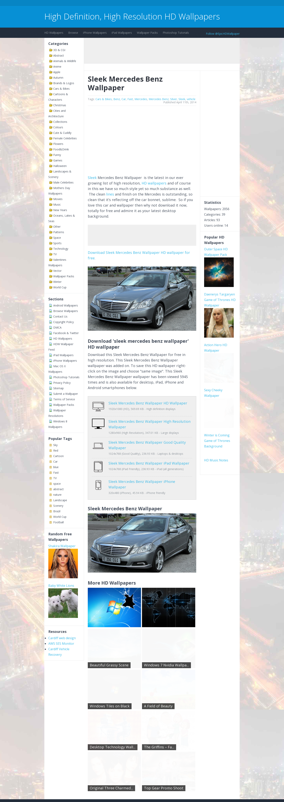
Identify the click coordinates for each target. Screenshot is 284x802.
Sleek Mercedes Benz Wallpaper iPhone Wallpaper (138, 470)
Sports (57, 243)
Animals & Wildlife (64, 61)
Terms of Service (64, 399)
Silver (173, 99)
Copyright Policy (63, 322)
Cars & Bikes (61, 88)
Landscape (60, 500)
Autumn (58, 77)
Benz (116, 99)
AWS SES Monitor (61, 592)
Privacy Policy (62, 383)
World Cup (59, 287)
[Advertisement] (116, 3)
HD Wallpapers (53, 32)
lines (110, 194)
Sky (55, 445)
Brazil (56, 511)
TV (55, 254)
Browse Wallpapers (65, 311)
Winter (57, 282)
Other (57, 226)
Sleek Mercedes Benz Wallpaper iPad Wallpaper (136, 454)
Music (57, 204)
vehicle (191, 99)
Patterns (58, 232)
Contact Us (60, 316)
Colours (58, 127)
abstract (58, 489)
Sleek (181, 99)
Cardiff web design (62, 587)
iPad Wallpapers (122, 32)
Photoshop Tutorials (176, 32)
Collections (60, 122)
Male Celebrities (63, 182)
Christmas (59, 105)
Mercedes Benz (159, 99)
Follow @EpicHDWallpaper (223, 33)
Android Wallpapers (65, 305)
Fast (56, 472)
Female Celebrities (65, 138)
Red (55, 450)
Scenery (58, 506)
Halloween (60, 166)
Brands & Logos (63, 83)
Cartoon (58, 456)
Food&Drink (61, 149)
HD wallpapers (154, 183)
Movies (58, 199)
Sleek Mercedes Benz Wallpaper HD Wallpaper (135, 403)
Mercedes (141, 99)
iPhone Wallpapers (95, 32)
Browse (73, 32)
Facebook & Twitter (66, 333)
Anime (57, 66)
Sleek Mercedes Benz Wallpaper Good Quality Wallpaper (144, 439)
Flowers (58, 144)
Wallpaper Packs (147, 32)
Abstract (58, 55)
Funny (57, 155)
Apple (56, 72)
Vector (57, 271)
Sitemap (58, 388)
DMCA (57, 327)
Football (58, 522)
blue (56, 467)
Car (55, 461)
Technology (60, 249)
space (57, 483)
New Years (60, 210)
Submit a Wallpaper (65, 394)
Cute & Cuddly (62, 133)
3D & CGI (59, 50)
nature (57, 494)
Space (57, 237)
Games (57, 160)
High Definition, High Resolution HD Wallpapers (132, 16)
